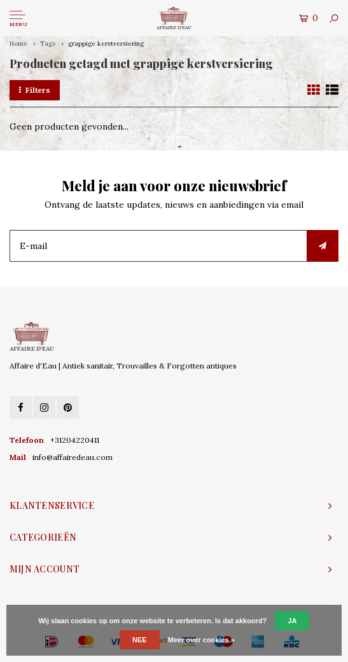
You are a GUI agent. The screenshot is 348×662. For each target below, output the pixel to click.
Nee (139, 640)
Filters (34, 90)
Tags (47, 43)
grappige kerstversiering (106, 43)
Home (18, 43)
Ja (292, 621)
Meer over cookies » (201, 640)
